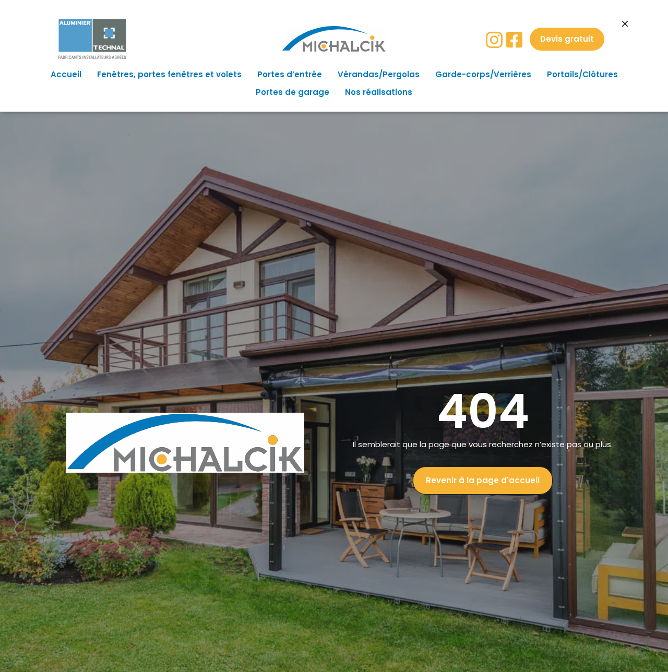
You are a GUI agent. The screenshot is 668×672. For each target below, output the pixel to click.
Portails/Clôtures (582, 74)
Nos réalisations (378, 92)
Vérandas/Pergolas (379, 74)
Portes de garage (292, 92)
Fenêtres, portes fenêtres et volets (169, 74)
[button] (567, 39)
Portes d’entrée (289, 74)
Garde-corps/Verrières (483, 74)
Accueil (66, 74)
